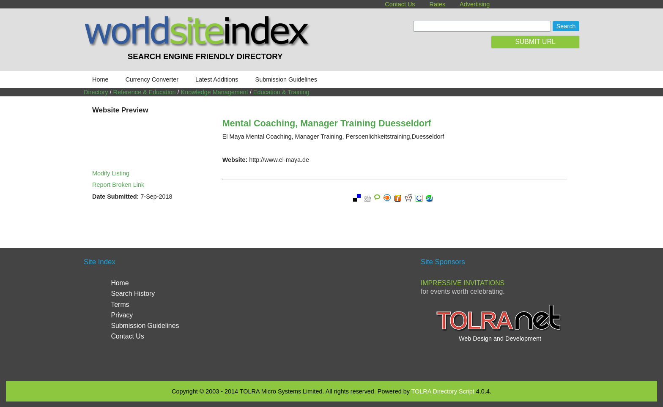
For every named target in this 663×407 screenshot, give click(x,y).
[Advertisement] (331, 313)
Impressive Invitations (462, 283)
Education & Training (281, 92)
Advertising (475, 4)
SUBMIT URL (535, 41)
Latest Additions (216, 79)
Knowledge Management (214, 92)
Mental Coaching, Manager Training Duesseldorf (326, 123)
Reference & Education (144, 92)
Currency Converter (151, 79)
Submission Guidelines (286, 79)
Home (100, 79)
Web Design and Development (500, 338)
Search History (133, 293)
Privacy (122, 315)
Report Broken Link (118, 184)
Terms (120, 304)
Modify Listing (110, 173)
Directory (96, 92)
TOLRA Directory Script (442, 391)
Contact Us (400, 4)
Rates (438, 4)
